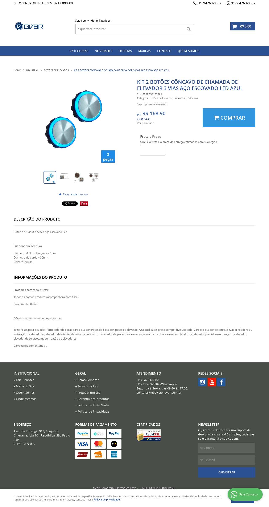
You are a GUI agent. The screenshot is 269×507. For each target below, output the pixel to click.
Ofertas (125, 51)
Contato (164, 51)
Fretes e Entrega (89, 393)
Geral (80, 373)
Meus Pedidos (42, 3)
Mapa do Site (25, 386)
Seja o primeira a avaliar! (152, 104)
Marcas (144, 51)
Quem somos (188, 51)
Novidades (104, 51)
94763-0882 (209, 3)
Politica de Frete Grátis (93, 405)
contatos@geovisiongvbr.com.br (159, 393)
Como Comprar (88, 380)
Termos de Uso (88, 386)
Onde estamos (26, 399)
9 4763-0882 (243, 3)
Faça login (105, 20)
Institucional (27, 373)
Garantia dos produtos (93, 399)
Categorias (79, 51)
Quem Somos (22, 3)
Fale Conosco (63, 3)
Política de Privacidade (93, 411)
